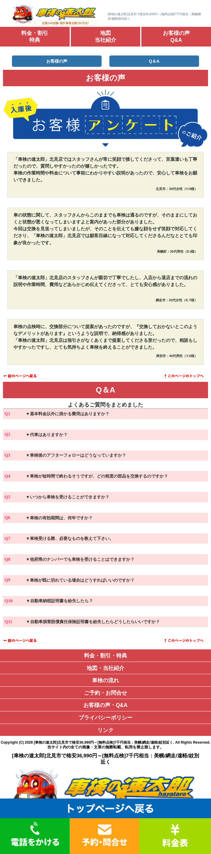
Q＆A (154, 61)
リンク (105, 730)
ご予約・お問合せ (105, 693)
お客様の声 (56, 61)
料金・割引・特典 (105, 656)
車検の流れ (105, 680)
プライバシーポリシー (105, 718)
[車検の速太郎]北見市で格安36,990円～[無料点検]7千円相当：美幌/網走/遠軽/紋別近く (103, 742)
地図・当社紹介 (105, 668)
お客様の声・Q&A (105, 705)
